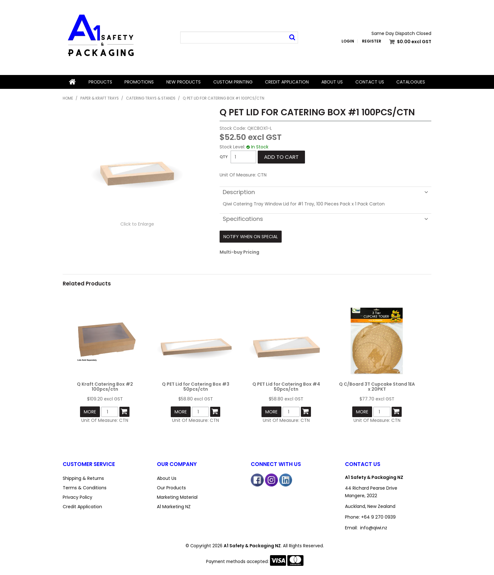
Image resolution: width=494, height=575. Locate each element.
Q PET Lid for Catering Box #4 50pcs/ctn (286, 386)
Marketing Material (177, 497)
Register (371, 41)
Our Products (171, 488)
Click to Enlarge (137, 224)
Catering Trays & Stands (150, 98)
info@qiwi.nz (373, 528)
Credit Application (287, 82)
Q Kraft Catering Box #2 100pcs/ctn (105, 386)
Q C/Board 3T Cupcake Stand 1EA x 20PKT (377, 386)
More (90, 412)
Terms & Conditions (84, 488)
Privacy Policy (77, 497)
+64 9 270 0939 (378, 517)
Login (348, 41)
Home (72, 82)
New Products (183, 82)
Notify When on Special (250, 236)
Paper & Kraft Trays (99, 98)
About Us (332, 82)
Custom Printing (233, 82)
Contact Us (369, 82)
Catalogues (410, 82)
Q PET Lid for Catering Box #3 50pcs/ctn (195, 386)
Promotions (139, 82)
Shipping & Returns (83, 478)
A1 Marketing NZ (174, 506)
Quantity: (224, 157)
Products (100, 82)
